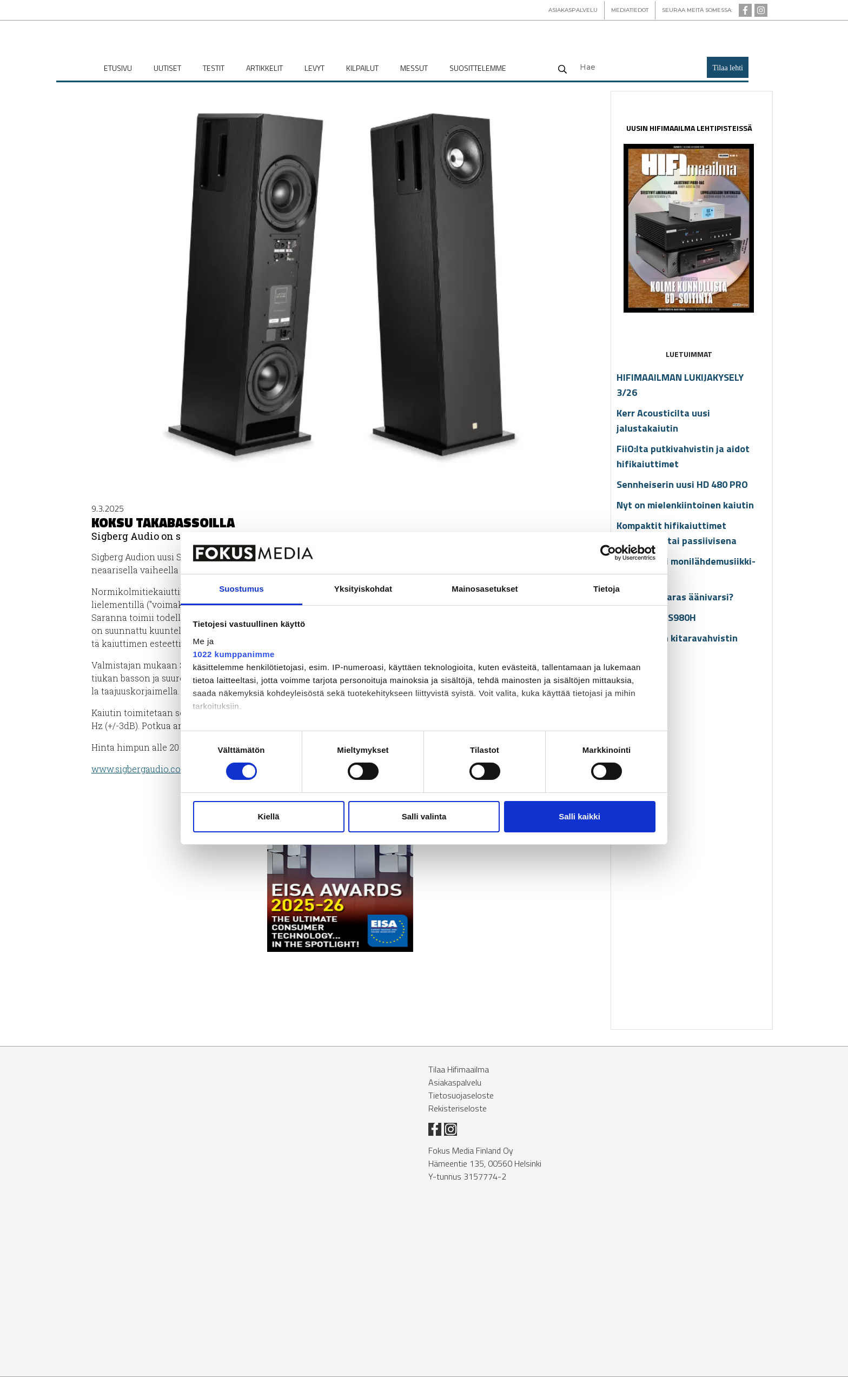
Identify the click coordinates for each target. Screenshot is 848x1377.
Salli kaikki (579, 816)
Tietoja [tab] (606, 588)
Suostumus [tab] (241, 588)
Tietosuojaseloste (461, 1095)
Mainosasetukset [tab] (485, 588)
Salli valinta (424, 816)
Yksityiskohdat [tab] (363, 588)
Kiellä (268, 816)
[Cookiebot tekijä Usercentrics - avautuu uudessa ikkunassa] (608, 553)
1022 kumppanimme (234, 654)
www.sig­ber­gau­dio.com (140, 768)
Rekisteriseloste (457, 1108)
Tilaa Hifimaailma (458, 1069)
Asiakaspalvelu (454, 1082)
